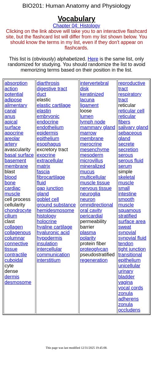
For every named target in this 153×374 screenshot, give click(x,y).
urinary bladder (126, 274)
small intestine (127, 191)
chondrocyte (18, 210)
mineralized (92, 166)
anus (10, 116)
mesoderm (91, 155)
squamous (129, 210)
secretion (128, 149)
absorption (16, 83)
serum (125, 166)
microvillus (91, 160)
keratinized (92, 94)
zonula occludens (129, 307)
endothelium (50, 127)
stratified (127, 215)
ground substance (56, 204)
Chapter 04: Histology (76, 25)
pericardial (91, 215)
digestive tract (52, 88)
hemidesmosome (55, 210)
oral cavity (91, 210)
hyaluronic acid (53, 232)
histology (46, 215)
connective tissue (16, 246)
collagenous (18, 232)
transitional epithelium (130, 257)
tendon (125, 243)
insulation (47, 243)
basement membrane (16, 163)
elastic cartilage (54, 105)
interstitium (48, 260)
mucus (87, 171)
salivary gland (133, 127)
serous (125, 155)
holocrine (47, 221)
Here (93, 58)
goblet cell (48, 199)
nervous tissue (96, 188)
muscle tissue (95, 182)
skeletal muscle (126, 180)
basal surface (19, 155)
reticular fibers (127, 119)
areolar (12, 138)
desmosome (18, 282)
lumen (87, 116)
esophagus (49, 144)
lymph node (92, 121)
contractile (16, 254)
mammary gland (97, 127)
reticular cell (131, 110)
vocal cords (130, 287)
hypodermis (49, 238)
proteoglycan (94, 249)
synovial (127, 232)
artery (11, 144)
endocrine (47, 121)
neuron (87, 199)
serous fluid (130, 160)
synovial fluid (132, 238)
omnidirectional (96, 204)
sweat (124, 227)
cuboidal (14, 260)
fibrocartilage (51, 177)
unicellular (129, 265)
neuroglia (90, 193)
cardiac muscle (13, 191)
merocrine (91, 144)
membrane (91, 138)
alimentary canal (16, 108)
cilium (11, 215)
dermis (12, 276)
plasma (88, 232)
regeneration (94, 260)
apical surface (13, 124)
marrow (88, 133)
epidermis (47, 133)
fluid (41, 182)
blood (11, 177)
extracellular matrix (50, 163)
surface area (132, 221)
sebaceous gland (130, 135)
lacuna (87, 99)
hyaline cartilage (54, 227)
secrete (126, 144)
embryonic (48, 116)
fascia (43, 171)
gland (43, 193)
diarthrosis (48, 83)
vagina (125, 282)
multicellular (93, 177)
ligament (89, 105)
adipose (13, 99)
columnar (15, 238)
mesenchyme (94, 149)
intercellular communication (53, 251)
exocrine (46, 155)
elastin (44, 110)
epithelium (48, 138)
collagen (14, 227)
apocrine (14, 133)
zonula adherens (128, 296)
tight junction (132, 249)
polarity (88, 238)
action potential (14, 91)
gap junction (50, 188)
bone (10, 182)
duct (41, 94)
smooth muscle (126, 202)
